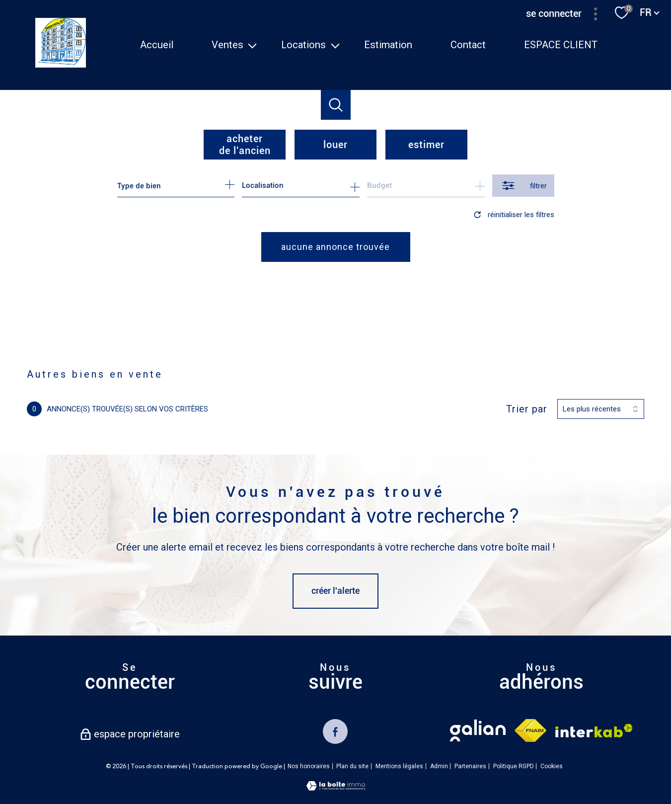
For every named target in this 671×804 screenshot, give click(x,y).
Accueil (156, 45)
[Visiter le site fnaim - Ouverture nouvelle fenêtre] (530, 730)
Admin (439, 766)
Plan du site (352, 766)
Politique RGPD (513, 766)
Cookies (551, 766)
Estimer (426, 145)
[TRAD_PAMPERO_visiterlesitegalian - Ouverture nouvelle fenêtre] (478, 730)
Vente (70, 351)
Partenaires (470, 766)
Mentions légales (399, 766)
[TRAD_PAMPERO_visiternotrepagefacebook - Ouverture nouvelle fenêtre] (335, 731)
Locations (304, 45)
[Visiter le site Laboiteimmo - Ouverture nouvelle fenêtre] (336, 787)
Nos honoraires (309, 766)
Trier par (526, 409)
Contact (468, 45)
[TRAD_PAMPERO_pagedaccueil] (60, 64)
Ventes (227, 45)
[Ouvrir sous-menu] (252, 45)
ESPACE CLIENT (560, 45)
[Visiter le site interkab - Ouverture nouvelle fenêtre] (594, 730)
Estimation (389, 45)
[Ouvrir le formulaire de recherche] (523, 185)
